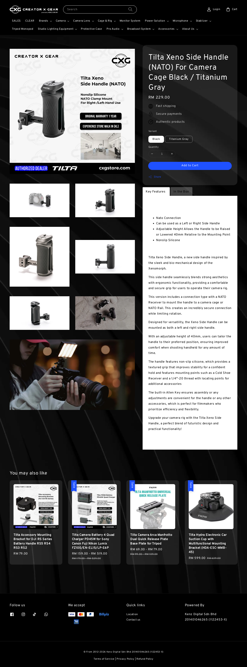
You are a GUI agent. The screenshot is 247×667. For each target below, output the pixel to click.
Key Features (156, 192)
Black (156, 139)
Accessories (166, 29)
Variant (152, 131)
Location (132, 614)
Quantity (153, 147)
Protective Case (91, 29)
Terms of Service (104, 659)
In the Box (181, 192)
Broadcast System (139, 29)
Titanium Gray (179, 139)
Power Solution (155, 21)
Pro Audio (113, 29)
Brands (43, 21)
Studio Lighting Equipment (55, 29)
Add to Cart (190, 165)
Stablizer (202, 21)
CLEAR (29, 21)
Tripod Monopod (22, 29)
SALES (16, 21)
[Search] (130, 9)
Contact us (133, 619)
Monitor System (130, 21)
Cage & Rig (105, 21)
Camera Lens (81, 21)
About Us (188, 29)
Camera (61, 21)
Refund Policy (144, 659)
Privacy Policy (125, 659)
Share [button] (154, 177)
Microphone (180, 21)
